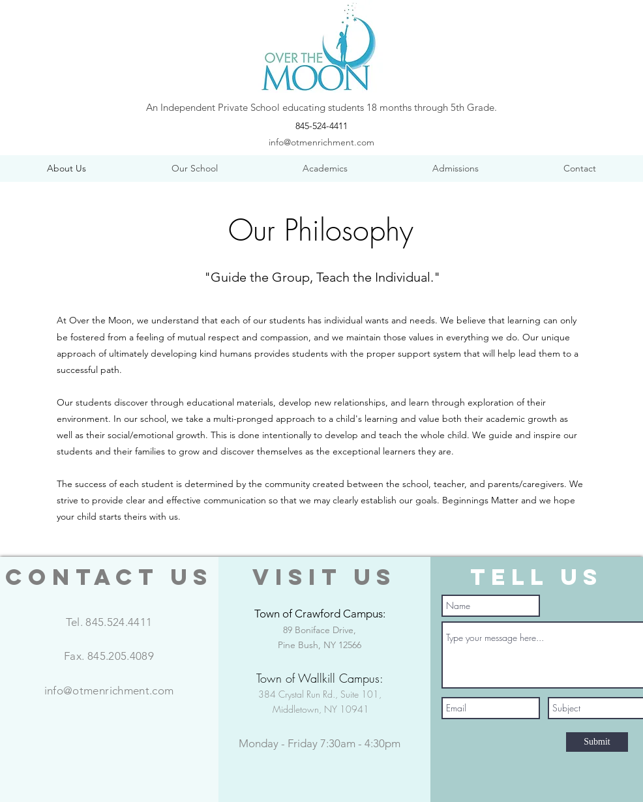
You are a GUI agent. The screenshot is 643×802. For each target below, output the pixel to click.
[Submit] (597, 742)
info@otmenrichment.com (321, 142)
